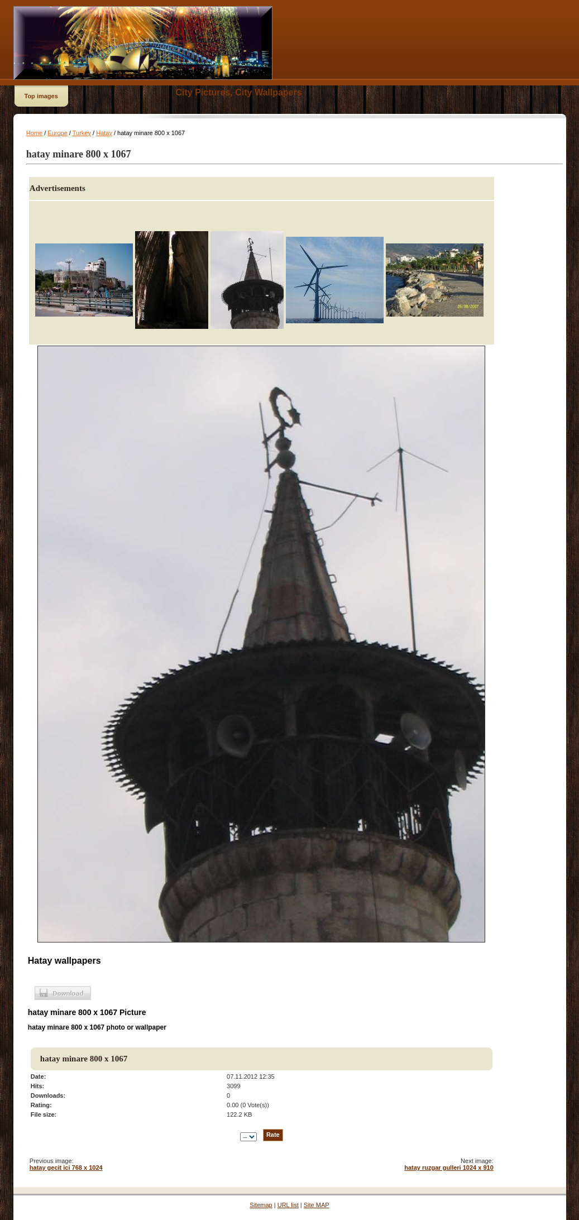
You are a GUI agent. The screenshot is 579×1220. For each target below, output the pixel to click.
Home (34, 133)
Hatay (104, 133)
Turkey (82, 133)
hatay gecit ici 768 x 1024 (66, 1167)
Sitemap (261, 1205)
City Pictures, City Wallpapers (239, 92)
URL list (288, 1205)
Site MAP (316, 1205)
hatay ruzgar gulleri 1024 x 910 (449, 1167)
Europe (57, 133)
